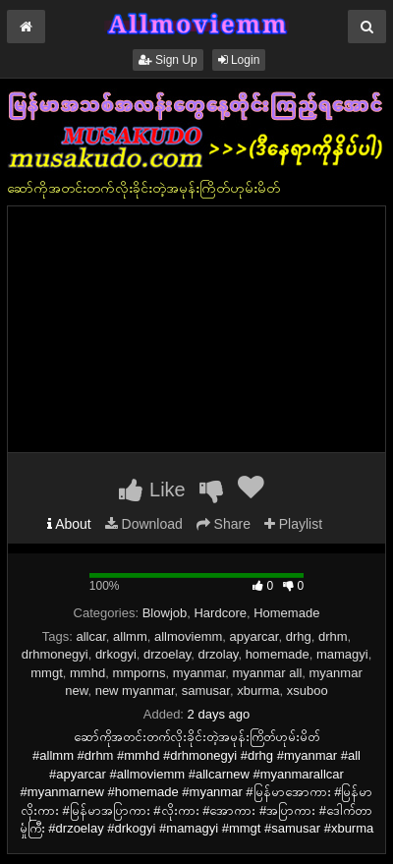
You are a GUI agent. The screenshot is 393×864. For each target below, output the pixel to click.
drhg (298, 636)
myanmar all (268, 672)
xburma (258, 690)
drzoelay (167, 654)
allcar (90, 636)
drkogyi (116, 654)
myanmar (199, 672)
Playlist (293, 524)
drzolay (217, 654)
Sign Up (168, 60)
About (69, 524)
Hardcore (220, 612)
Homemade (286, 612)
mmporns (138, 672)
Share (223, 524)
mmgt (46, 672)
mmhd (87, 672)
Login (239, 60)
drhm (333, 636)
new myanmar (135, 690)
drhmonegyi (55, 654)
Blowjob (165, 612)
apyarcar (254, 636)
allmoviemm (188, 636)
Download (144, 524)
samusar (206, 690)
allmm (130, 636)
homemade (277, 654)
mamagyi (342, 654)
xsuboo (307, 690)
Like (152, 489)
